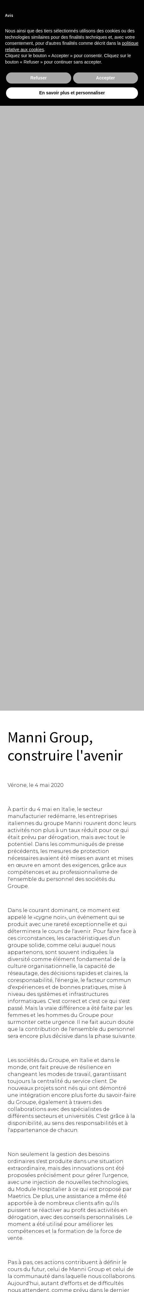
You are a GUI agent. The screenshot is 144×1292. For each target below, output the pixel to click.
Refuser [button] (38, 77)
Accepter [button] (105, 77)
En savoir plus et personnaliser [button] (72, 92)
